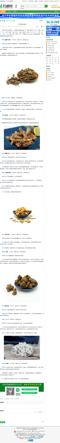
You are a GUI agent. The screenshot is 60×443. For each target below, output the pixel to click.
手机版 (25, 1)
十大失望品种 (6, 398)
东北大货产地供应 (51, 74)
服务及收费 (56, 1)
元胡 (50, 61)
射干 (36, 32)
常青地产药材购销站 (51, 78)
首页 (57, 11)
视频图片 (15, 11)
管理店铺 (51, 1)
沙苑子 (35, 30)
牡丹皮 (58, 61)
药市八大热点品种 (51, 50)
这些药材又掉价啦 (51, 47)
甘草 (47, 63)
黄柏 (53, 63)
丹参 (53, 59)
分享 (42, 26)
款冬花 (7, 34)
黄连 (50, 59)
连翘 (3, 115)
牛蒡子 (3, 32)
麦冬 (50, 57)
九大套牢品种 (16, 398)
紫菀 (31, 32)
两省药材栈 (50, 76)
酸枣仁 (47, 57)
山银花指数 (41, 1)
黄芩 (47, 59)
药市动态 (3, 11)
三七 (55, 63)
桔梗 (58, 63)
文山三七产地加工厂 (51, 72)
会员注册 (11, 1)
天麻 (50, 63)
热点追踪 (9, 11)
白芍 (55, 57)
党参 (58, 59)
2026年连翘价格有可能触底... (53, 52)
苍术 (3, 305)
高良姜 (3, 251)
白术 (58, 57)
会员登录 (7, 1)
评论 (37, 26)
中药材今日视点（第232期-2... (53, 41)
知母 (34, 32)
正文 (14, 20)
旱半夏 (3, 34)
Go (5, 406)
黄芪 (55, 59)
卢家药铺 (49, 70)
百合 (53, 61)
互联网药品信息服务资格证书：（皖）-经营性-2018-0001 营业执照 (28, 433)
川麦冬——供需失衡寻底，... (53, 43)
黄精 (53, 57)
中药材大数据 (46, 1)
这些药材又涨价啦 (51, 45)
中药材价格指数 (30, 1)
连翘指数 (36, 1)
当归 (47, 61)
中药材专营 (50, 79)
